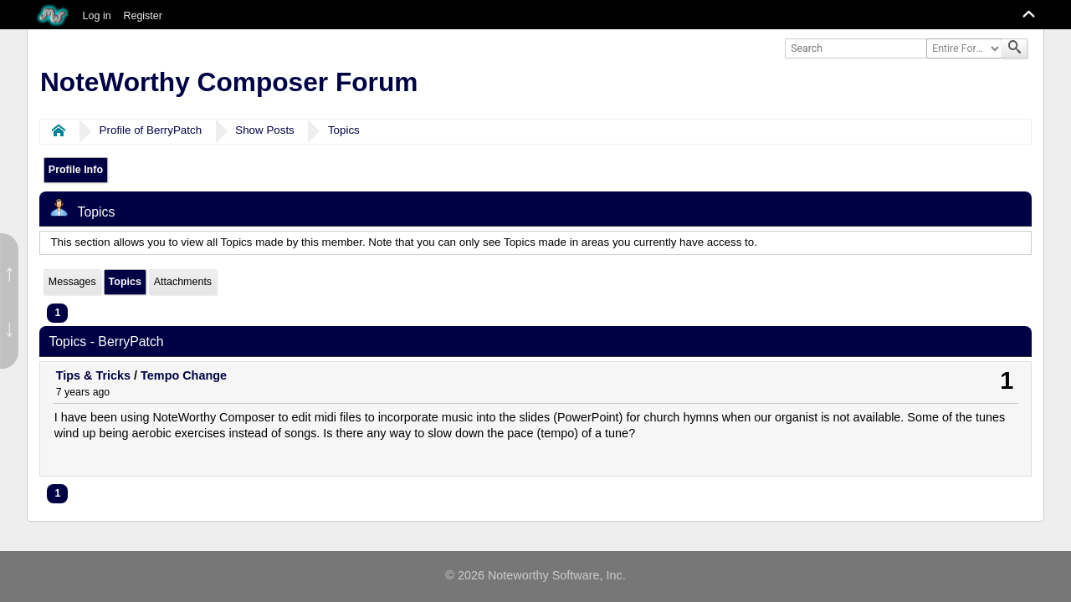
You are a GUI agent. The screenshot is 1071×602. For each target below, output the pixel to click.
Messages (72, 282)
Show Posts (265, 130)
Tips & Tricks (93, 375)
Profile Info (76, 170)
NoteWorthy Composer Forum (229, 82)
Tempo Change (184, 375)
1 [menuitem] (57, 313)
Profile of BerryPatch (151, 130)
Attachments (183, 282)
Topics (344, 130)
